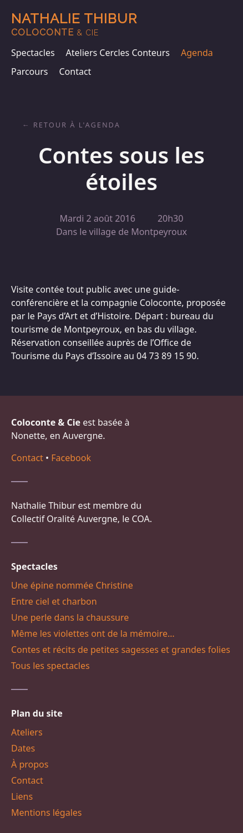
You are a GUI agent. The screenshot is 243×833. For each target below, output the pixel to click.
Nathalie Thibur (74, 24)
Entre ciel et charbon (54, 601)
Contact (75, 71)
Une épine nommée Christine (72, 585)
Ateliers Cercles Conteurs (118, 53)
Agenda (197, 53)
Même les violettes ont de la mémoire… (93, 633)
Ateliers (27, 732)
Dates (23, 748)
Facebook (71, 458)
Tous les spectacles (50, 666)
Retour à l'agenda (76, 125)
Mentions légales (46, 812)
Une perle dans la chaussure (70, 617)
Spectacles (33, 53)
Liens (22, 796)
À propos (29, 764)
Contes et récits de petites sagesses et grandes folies (120, 649)
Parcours (29, 71)
